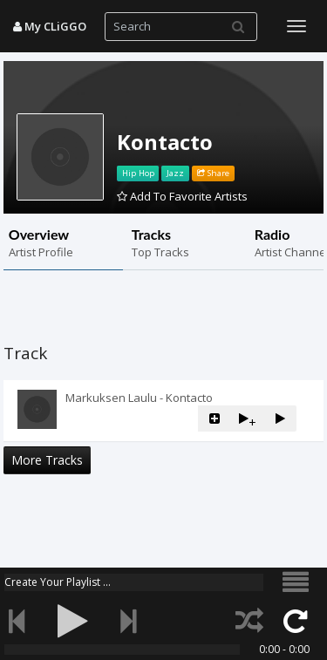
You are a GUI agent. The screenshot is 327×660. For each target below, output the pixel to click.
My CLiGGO (49, 26)
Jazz (175, 173)
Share (213, 173)
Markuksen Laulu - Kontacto (139, 397)
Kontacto (165, 141)
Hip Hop (138, 173)
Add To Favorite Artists (182, 196)
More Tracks (47, 460)
